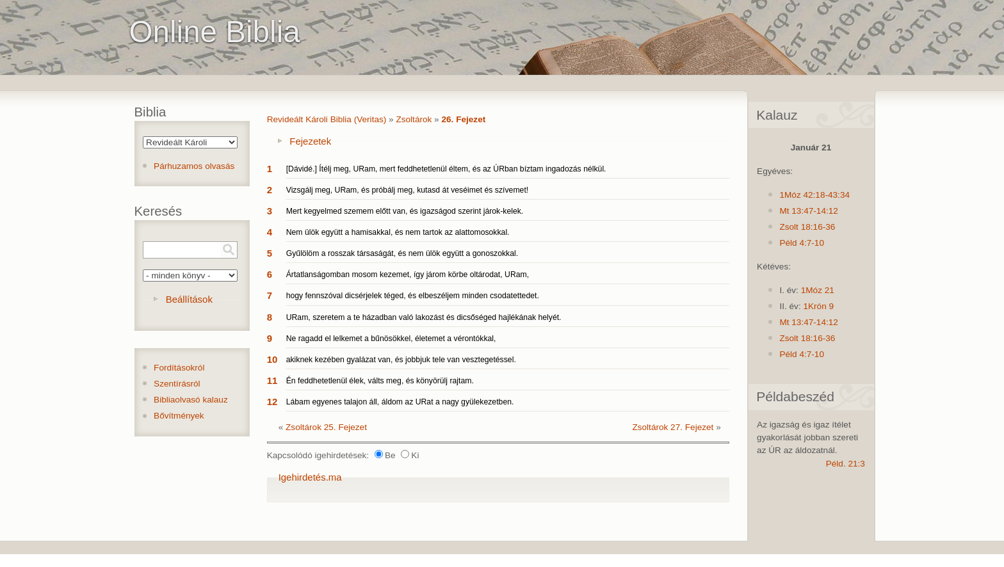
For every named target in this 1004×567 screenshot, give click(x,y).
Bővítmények (179, 415)
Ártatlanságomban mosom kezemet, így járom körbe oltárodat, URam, (407, 274)
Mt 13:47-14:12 (808, 211)
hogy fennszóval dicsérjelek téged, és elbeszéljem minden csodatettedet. (412, 295)
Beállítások (189, 299)
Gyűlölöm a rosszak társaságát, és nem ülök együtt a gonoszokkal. (402, 253)
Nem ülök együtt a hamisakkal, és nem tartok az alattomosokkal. (398, 232)
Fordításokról (179, 367)
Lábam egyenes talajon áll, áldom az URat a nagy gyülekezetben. (400, 401)
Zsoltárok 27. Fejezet (672, 427)
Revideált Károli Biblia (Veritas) (327, 119)
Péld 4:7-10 (801, 243)
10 (272, 359)
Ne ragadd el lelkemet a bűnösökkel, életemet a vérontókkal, (391, 338)
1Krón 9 (818, 306)
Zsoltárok (414, 119)
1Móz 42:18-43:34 (814, 195)
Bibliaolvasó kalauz (191, 399)
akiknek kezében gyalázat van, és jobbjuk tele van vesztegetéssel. (401, 359)
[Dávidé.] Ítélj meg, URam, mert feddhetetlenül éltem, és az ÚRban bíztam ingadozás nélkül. (446, 168)
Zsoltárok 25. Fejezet (326, 427)
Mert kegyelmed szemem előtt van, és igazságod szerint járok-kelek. (405, 211)
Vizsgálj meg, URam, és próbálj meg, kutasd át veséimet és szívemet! (407, 190)
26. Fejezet (463, 119)
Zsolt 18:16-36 (807, 227)
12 (272, 401)
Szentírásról (177, 383)
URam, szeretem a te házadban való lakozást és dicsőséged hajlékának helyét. (424, 317)
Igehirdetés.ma (310, 477)
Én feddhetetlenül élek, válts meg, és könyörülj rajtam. (380, 380)
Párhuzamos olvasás (194, 166)
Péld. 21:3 (845, 463)
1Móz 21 (817, 290)
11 (272, 380)
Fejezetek (310, 141)
